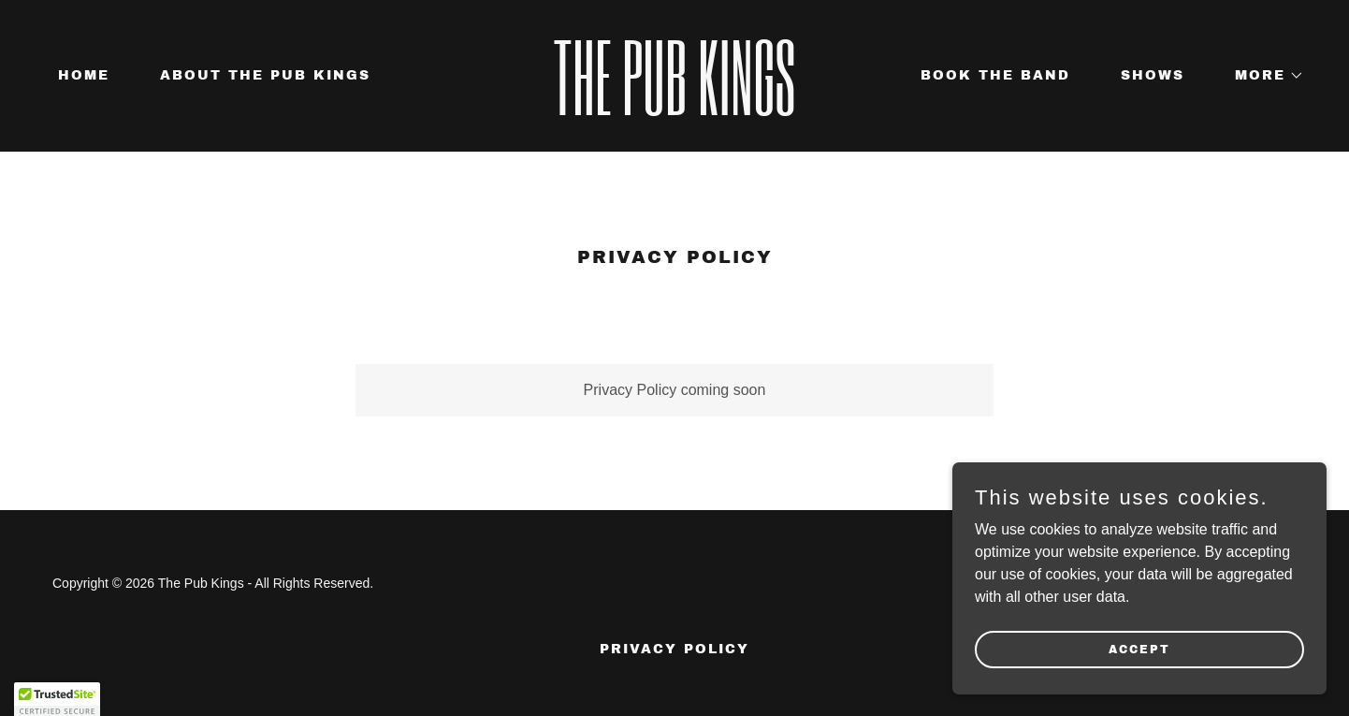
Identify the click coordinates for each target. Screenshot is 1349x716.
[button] (1263, 76)
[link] (675, 110)
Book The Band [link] (995, 75)
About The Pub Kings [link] (265, 75)
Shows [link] (1152, 75)
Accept (1139, 648)
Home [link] (83, 75)
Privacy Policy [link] (674, 649)
